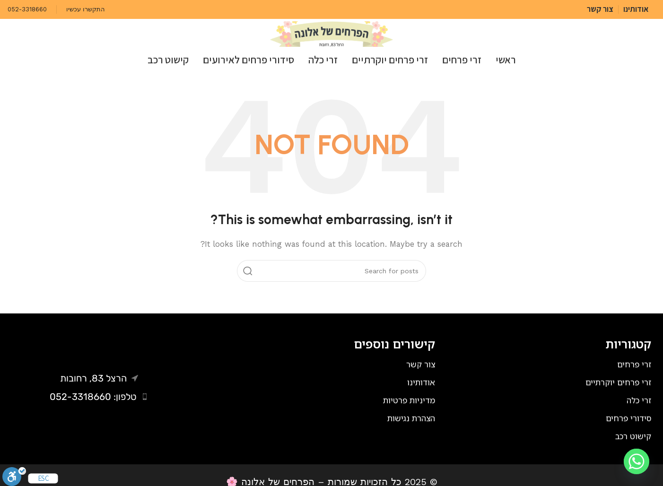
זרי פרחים (634, 364)
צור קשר (420, 364)
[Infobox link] (85, 10)
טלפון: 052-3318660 (93, 396)
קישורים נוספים (394, 344)
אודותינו (421, 382)
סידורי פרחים (628, 418)
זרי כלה (639, 400)
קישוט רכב (633, 436)
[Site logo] (331, 33)
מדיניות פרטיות (409, 400)
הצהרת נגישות (411, 418)
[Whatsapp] (636, 461)
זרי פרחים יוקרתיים (618, 382)
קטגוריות (628, 344)
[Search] (331, 271)
